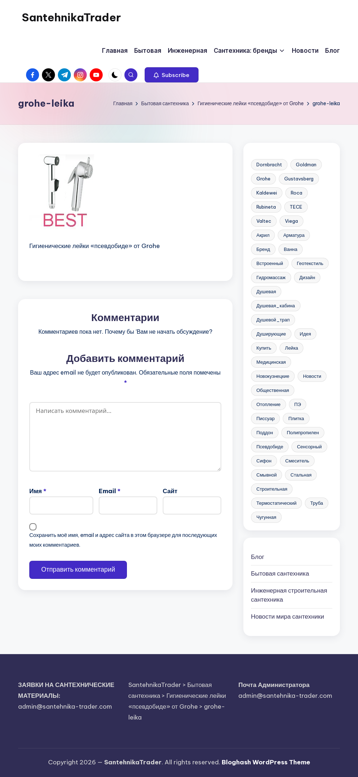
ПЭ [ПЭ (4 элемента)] (297, 404)
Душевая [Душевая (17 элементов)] (266, 291)
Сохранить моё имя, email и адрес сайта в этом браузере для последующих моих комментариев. (123, 539)
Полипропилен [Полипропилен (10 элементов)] (303, 432)
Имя (37, 491)
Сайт (170, 491)
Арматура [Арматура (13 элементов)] (293, 235)
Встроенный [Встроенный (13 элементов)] (269, 263)
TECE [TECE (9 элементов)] (296, 207)
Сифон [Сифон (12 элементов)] (264, 461)
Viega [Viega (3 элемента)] (291, 221)
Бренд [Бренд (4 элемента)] (263, 249)
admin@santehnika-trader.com (65, 706)
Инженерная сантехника (289, 595)
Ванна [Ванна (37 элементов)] (291, 249)
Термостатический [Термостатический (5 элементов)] (276, 503)
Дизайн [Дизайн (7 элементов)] (307, 277)
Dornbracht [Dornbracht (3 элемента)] (269, 164)
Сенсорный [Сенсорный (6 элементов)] (309, 446)
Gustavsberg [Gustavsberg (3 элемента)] (299, 179)
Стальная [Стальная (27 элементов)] (300, 475)
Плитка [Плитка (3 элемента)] (296, 418)
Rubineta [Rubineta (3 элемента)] (266, 207)
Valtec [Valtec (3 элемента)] (263, 221)
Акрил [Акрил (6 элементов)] (262, 235)
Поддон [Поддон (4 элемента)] (264, 432)
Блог (257, 557)
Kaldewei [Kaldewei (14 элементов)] (266, 193)
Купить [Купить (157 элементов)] (263, 348)
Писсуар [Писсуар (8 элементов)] (265, 418)
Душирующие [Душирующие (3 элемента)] (271, 334)
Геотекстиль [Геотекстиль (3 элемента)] (310, 263)
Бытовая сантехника (280, 573)
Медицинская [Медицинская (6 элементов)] (271, 362)
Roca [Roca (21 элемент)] (296, 193)
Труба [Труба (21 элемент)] (316, 503)
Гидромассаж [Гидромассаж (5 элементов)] (271, 277)
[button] (172, 74)
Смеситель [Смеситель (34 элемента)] (297, 461)
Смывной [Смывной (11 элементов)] (266, 475)
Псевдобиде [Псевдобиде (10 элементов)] (269, 446)
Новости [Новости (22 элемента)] (312, 376)
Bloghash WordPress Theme (266, 762)
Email (109, 491)
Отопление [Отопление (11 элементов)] (268, 404)
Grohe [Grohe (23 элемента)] (263, 179)
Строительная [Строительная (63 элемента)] (271, 489)
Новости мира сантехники (287, 616)
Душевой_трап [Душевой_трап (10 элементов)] (273, 320)
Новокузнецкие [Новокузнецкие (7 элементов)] (272, 376)
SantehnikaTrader (71, 17)
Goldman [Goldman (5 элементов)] (306, 164)
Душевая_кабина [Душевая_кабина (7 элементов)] (275, 305)
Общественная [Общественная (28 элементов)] (272, 390)
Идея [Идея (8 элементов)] (305, 334)
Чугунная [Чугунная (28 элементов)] (266, 517)
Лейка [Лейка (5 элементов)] (291, 348)
